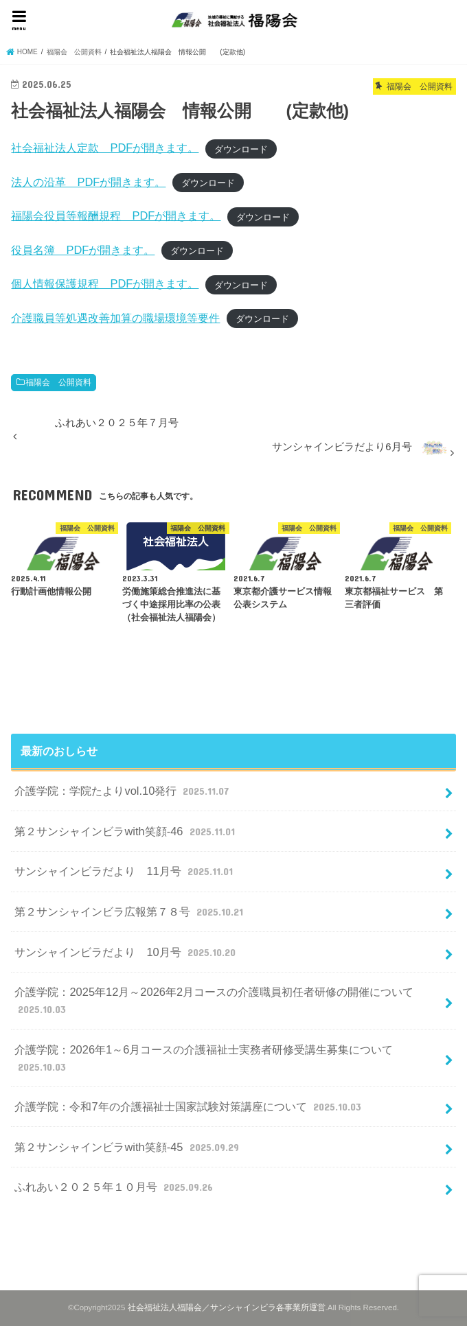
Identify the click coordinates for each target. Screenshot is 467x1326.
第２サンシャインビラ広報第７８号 (130, 911)
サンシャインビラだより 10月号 (126, 951)
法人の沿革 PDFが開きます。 (88, 182)
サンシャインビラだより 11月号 (125, 871)
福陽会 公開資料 (58, 382)
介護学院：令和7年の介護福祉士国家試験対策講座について (189, 1106)
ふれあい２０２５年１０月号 (115, 1186)
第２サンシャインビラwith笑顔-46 (126, 831)
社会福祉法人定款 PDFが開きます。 (104, 147)
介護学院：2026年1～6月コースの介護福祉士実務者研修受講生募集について (203, 1058)
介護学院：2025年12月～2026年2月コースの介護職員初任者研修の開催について (213, 1001)
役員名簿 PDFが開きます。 (83, 250)
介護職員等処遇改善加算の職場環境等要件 (115, 318)
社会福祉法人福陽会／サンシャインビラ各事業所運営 (227, 1307)
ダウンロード (241, 148)
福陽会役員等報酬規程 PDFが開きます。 (115, 215)
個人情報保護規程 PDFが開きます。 (104, 283)
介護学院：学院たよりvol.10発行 (122, 790)
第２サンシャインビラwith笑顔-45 (128, 1146)
